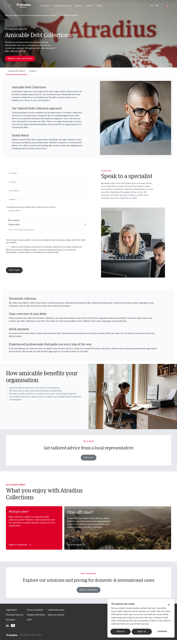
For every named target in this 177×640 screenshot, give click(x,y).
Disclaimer (10, 620)
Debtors (100, 6)
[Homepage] (23, 5)
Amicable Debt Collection (16, 71)
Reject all (142, 632)
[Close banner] (169, 605)
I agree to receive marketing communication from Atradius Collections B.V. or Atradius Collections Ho (46, 247)
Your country (14, 220)
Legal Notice (11, 610)
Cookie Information (56, 610)
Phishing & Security (14, 615)
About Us (78, 6)
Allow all (120, 632)
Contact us (33, 71)
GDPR (29, 620)
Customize (162, 632)
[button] (10, 5)
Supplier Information (36, 615)
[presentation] (26, 260)
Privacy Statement (35, 610)
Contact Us (89, 6)
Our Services (44, 6)
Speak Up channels (56, 615)
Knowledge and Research (62, 6)
